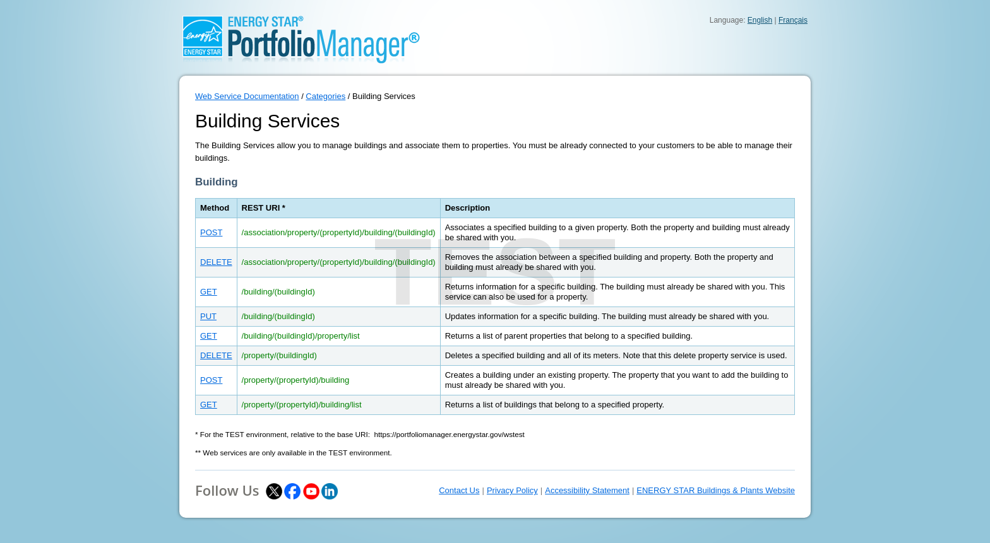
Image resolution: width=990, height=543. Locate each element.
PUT (208, 316)
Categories (325, 96)
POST (211, 232)
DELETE (216, 262)
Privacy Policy (512, 490)
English (760, 20)
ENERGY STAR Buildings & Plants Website (715, 490)
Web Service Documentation (247, 96)
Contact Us (459, 490)
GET (208, 291)
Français (793, 20)
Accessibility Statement (587, 490)
